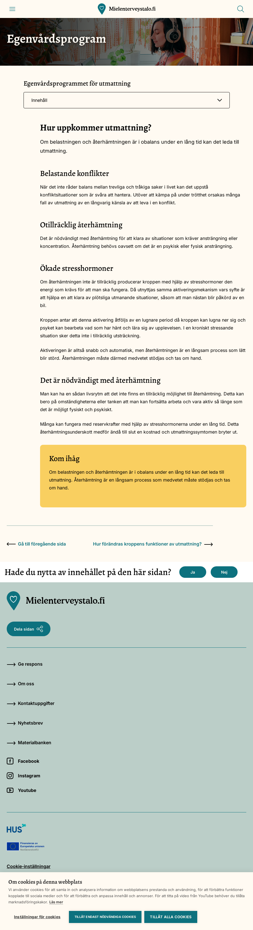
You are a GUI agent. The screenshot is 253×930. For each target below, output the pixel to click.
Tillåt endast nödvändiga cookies (105, 917)
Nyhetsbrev (25, 722)
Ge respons (25, 663)
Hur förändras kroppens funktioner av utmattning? (153, 543)
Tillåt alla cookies (171, 917)
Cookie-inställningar (28, 866)
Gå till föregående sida (36, 543)
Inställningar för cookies (37, 917)
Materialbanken (29, 742)
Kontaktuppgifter (30, 703)
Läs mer (56, 902)
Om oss (20, 683)
